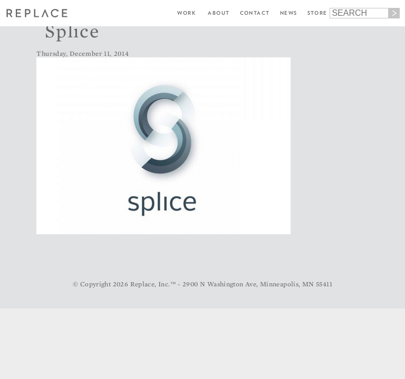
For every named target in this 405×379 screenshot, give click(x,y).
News (288, 13)
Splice (72, 30)
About (218, 13)
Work (186, 13)
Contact (255, 13)
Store (317, 13)
